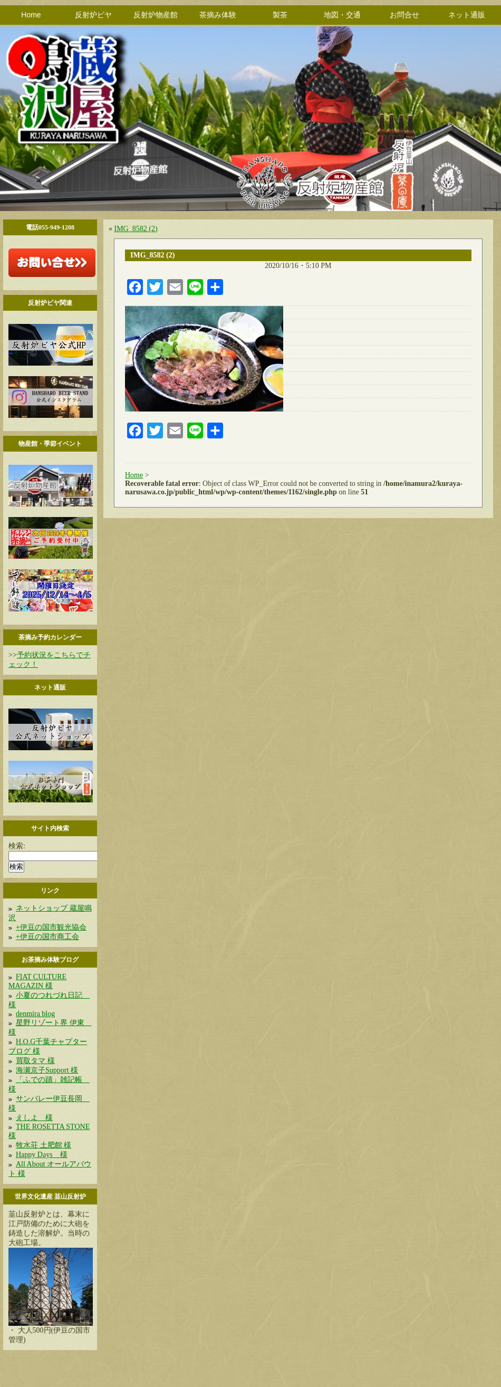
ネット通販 (466, 15)
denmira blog (35, 1014)
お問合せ (404, 15)
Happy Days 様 (42, 1155)
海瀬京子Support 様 (47, 1070)
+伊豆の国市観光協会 (51, 927)
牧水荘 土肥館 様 (43, 1145)
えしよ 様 (34, 1118)
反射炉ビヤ (93, 15)
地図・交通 (342, 15)
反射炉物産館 (155, 15)
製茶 (280, 15)
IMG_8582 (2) (136, 229)
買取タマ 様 (35, 1061)
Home (31, 15)
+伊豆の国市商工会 (47, 937)
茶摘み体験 (217, 15)
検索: (16, 846)
